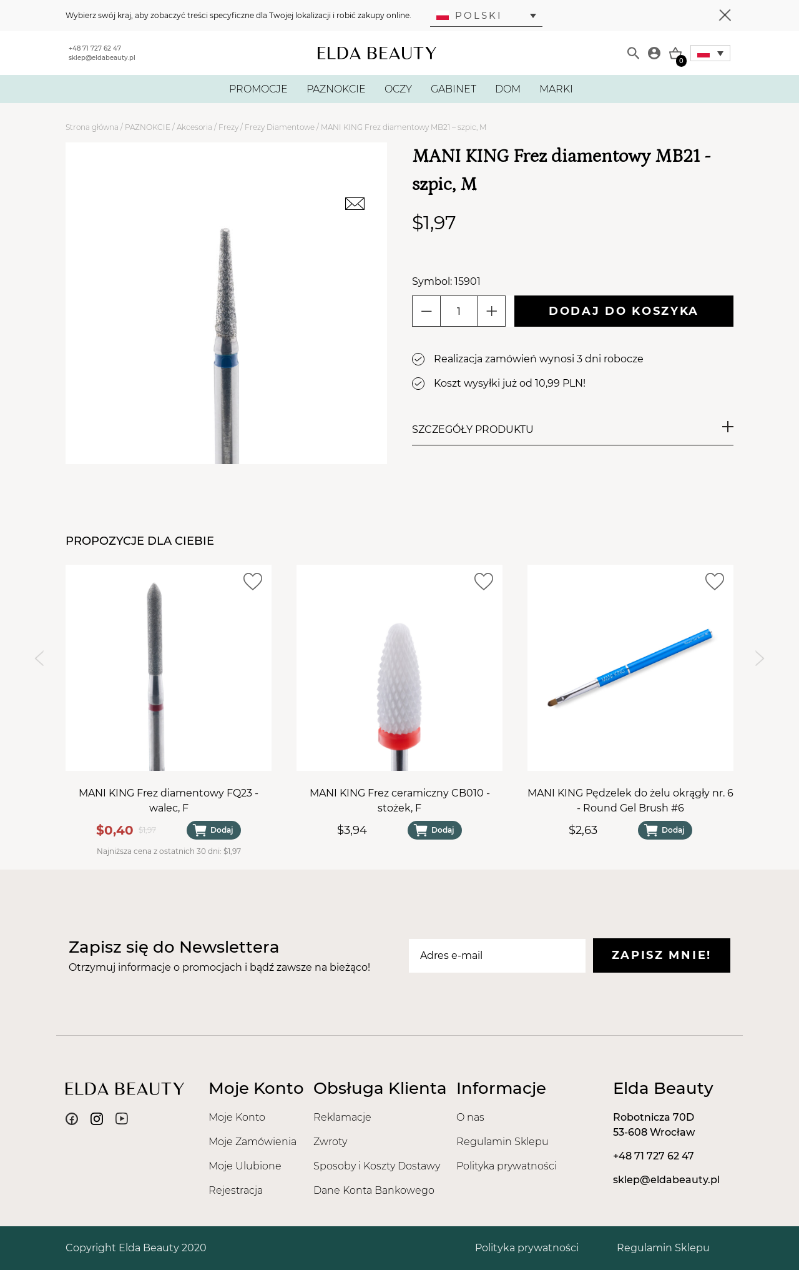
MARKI (556, 89)
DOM (508, 89)
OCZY (398, 89)
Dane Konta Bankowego (373, 1190)
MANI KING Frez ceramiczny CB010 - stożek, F (400, 800)
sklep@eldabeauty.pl (102, 58)
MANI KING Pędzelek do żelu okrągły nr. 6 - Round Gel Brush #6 (630, 800)
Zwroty (330, 1142)
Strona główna (92, 127)
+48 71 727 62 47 (95, 48)
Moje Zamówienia (252, 1142)
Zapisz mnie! (662, 955)
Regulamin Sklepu (502, 1142)
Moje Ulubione (245, 1166)
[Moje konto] (654, 53)
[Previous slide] (39, 658)
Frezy (228, 127)
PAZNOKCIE (336, 89)
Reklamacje (342, 1117)
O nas (470, 1117)
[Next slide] (760, 658)
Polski (469, 15)
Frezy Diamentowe (280, 127)
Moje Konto (236, 1117)
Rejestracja (235, 1190)
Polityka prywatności (506, 1166)
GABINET (453, 89)
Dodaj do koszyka (624, 311)
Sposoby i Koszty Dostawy (376, 1166)
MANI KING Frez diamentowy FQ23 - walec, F (168, 800)
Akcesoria (194, 127)
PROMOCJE (258, 89)
